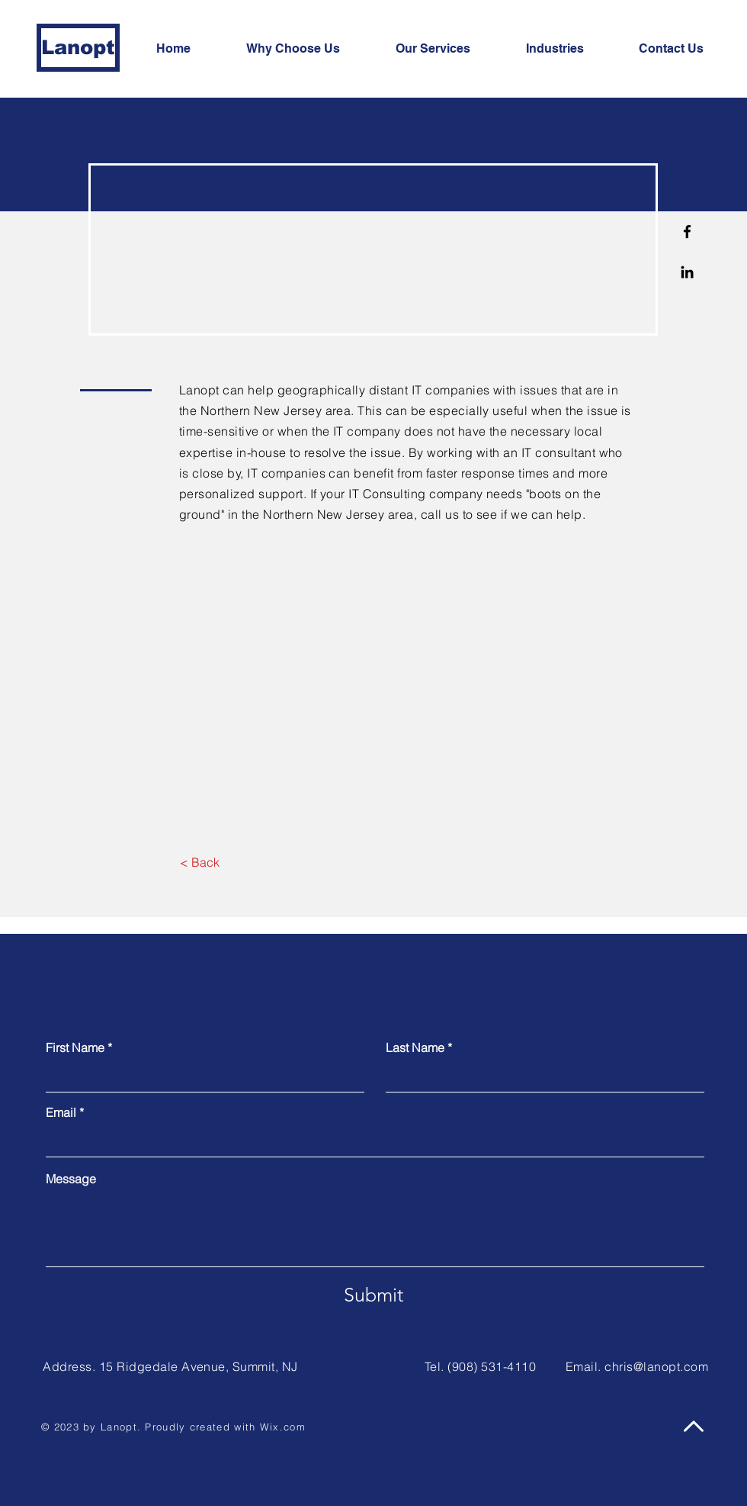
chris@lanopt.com (656, 1366)
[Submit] (373, 1294)
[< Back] (199, 863)
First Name (75, 1047)
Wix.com (283, 1427)
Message (71, 1179)
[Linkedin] (687, 272)
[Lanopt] (78, 48)
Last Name (415, 1047)
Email (61, 1112)
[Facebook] (687, 231)
